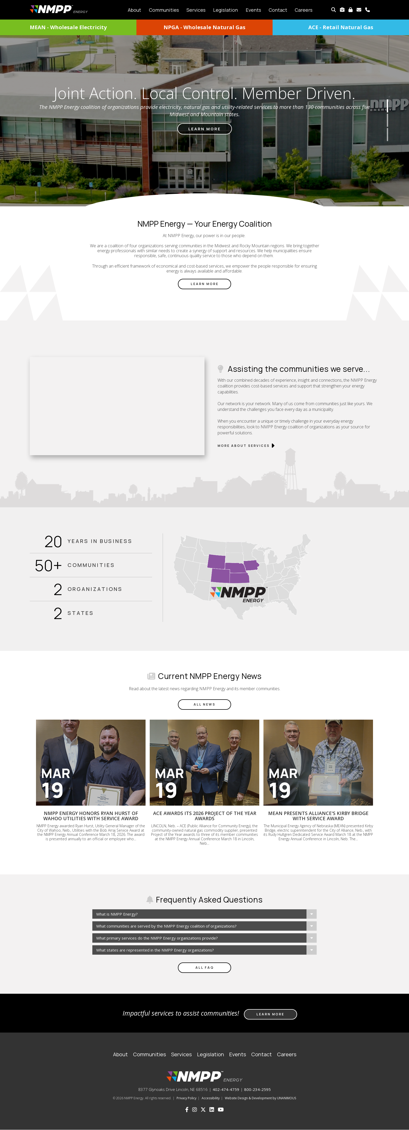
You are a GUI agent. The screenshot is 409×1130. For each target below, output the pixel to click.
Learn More (205, 284)
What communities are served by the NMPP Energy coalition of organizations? (166, 926)
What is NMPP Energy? (117, 914)
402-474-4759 (226, 1089)
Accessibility (211, 1098)
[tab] (204, 914)
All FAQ (204, 967)
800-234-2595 (257, 1089)
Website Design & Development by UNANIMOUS (260, 1098)
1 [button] (387, 105)
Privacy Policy (186, 1098)
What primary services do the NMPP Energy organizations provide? (157, 938)
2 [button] (387, 120)
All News (204, 704)
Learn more (204, 129)
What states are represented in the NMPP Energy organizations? (155, 950)
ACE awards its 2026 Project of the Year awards (204, 816)
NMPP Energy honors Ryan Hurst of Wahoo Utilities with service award (90, 816)
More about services (244, 445)
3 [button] (387, 134)
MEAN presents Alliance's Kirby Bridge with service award (318, 816)
